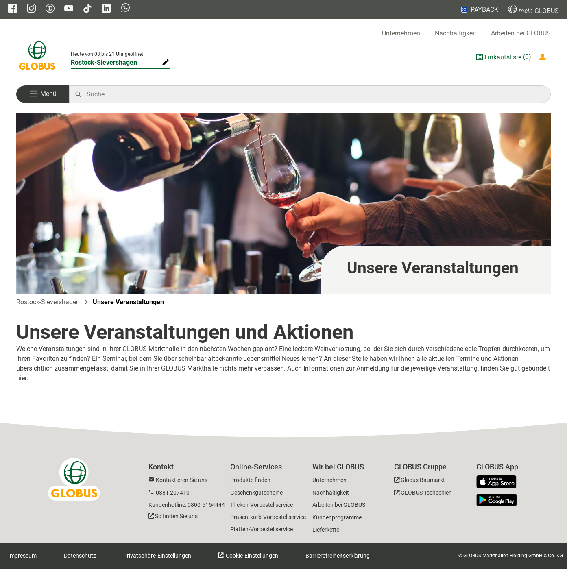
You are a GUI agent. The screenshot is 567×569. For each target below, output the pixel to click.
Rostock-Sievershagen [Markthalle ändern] (104, 62)
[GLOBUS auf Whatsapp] (125, 9)
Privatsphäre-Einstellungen (157, 555)
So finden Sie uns (176, 516)
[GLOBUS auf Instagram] (31, 9)
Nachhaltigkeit (455, 33)
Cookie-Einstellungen (251, 555)
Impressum (22, 555)
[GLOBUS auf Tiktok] (87, 9)
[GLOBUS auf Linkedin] (106, 9)
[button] (43, 94)
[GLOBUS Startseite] (37, 57)
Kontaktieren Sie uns (181, 480)
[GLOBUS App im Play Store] (496, 500)
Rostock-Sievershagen (48, 302)
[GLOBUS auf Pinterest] (50, 9)
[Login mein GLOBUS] (544, 57)
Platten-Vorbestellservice (261, 529)
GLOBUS (533, 9)
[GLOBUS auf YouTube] (68, 9)
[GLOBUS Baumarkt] (419, 481)
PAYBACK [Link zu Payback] (479, 9)
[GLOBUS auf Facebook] (12, 9)
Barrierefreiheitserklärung (337, 555)
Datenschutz (80, 555)
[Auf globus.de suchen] (314, 94)
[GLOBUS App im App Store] (499, 482)
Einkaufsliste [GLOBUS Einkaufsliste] (502, 57)
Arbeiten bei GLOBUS (521, 33)
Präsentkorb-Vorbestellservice (268, 517)
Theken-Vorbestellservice (261, 504)
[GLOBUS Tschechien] (423, 494)
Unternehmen (401, 33)
